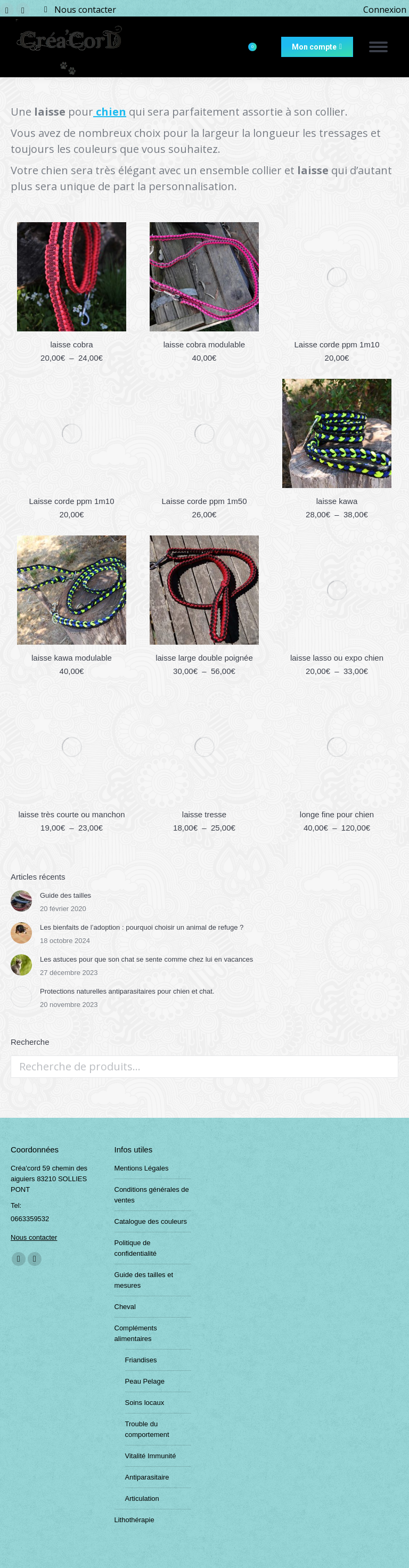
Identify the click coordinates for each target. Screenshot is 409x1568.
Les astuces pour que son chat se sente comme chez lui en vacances (146, 959)
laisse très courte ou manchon (71, 814)
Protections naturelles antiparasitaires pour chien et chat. (127, 991)
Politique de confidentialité (135, 1248)
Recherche (387, 1066)
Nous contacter (85, 9)
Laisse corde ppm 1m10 (336, 344)
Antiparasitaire (147, 1477)
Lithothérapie (134, 1520)
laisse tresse (204, 814)
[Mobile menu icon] (378, 47)
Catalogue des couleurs (150, 1221)
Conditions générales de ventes (151, 1194)
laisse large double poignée (204, 657)
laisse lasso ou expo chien (336, 657)
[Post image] (21, 901)
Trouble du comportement (147, 1429)
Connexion (384, 9)
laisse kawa (337, 501)
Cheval (125, 1307)
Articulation (142, 1498)
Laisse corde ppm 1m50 (204, 501)
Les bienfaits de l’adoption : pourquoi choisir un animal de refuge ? (141, 927)
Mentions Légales (141, 1168)
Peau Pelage (145, 1381)
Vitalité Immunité (150, 1456)
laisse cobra (71, 344)
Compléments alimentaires (135, 1333)
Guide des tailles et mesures (144, 1280)
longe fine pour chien (337, 814)
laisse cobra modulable (204, 344)
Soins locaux (145, 1403)
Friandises (141, 1360)
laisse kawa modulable (71, 657)
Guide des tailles (65, 895)
